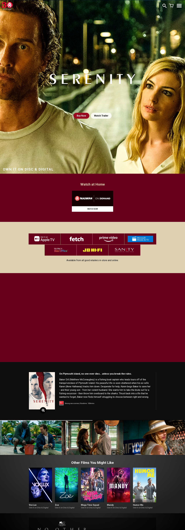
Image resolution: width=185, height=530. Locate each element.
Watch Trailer (101, 115)
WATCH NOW (92, 209)
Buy (81, 115)
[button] (6, 438)
